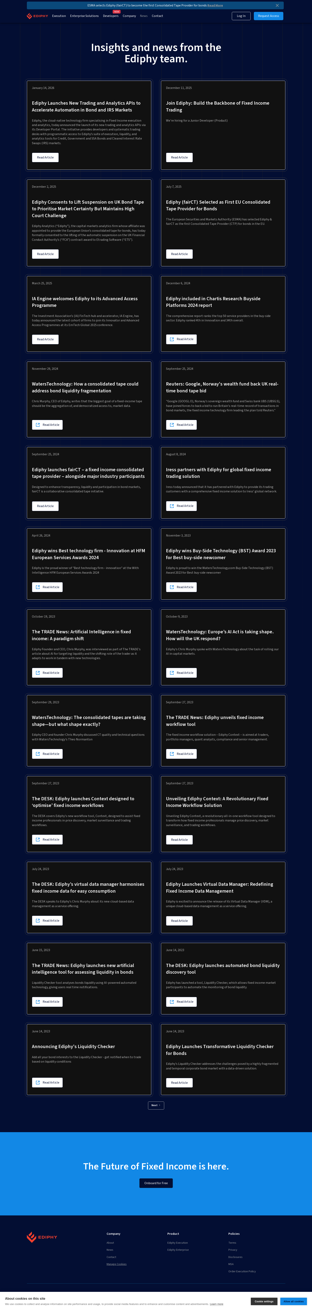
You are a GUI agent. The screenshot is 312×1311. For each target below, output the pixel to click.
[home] (37, 16)
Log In (241, 16)
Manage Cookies (117, 1264)
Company (129, 16)
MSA (231, 1264)
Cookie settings (264, 1301)
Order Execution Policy (242, 1271)
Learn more (216, 1304)
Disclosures (235, 1257)
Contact (157, 16)
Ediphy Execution (177, 1243)
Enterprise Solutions (84, 16)
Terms (232, 1243)
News (144, 16)
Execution (59, 16)
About (110, 1243)
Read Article (45, 157)
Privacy (232, 1250)
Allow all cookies (294, 1301)
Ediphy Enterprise (178, 1250)
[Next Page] (156, 1106)
